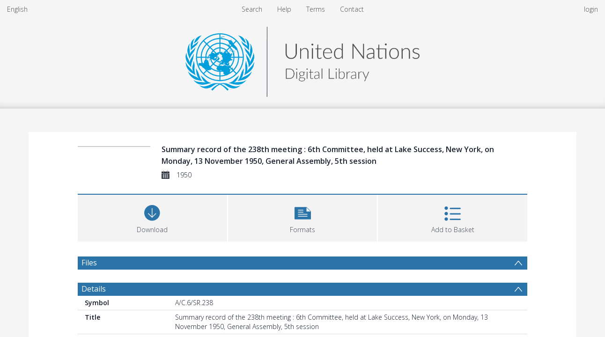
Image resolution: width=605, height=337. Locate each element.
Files (89, 262)
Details (93, 289)
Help (284, 9)
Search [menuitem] (252, 9)
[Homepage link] (302, 59)
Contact (352, 9)
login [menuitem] (591, 9)
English (17, 9)
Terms (315, 9)
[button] (302, 217)
